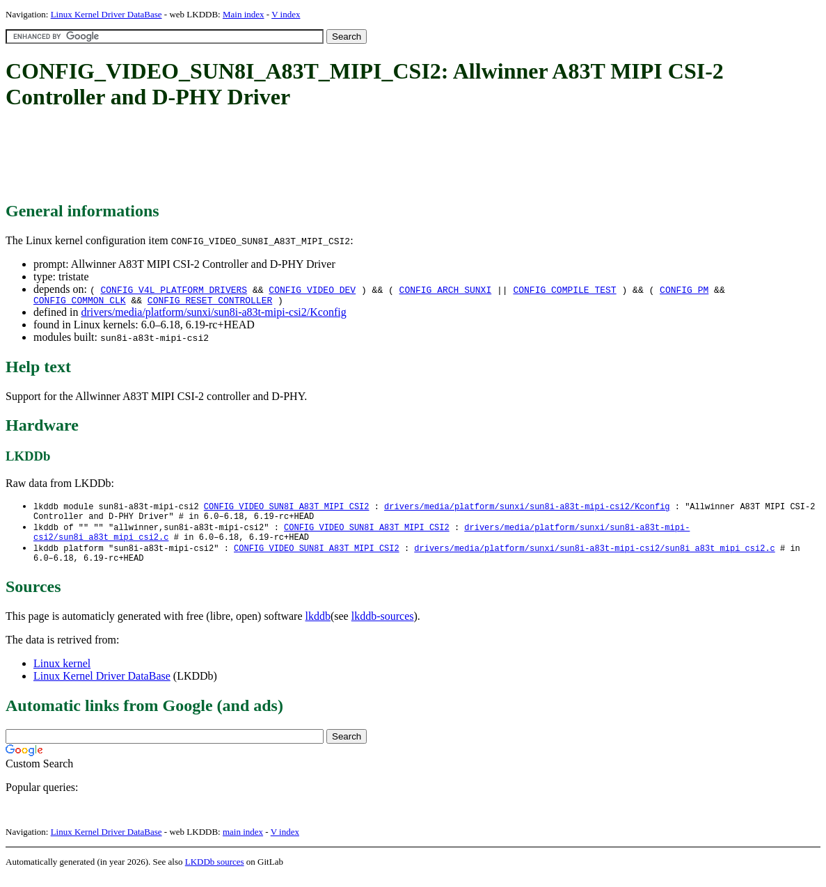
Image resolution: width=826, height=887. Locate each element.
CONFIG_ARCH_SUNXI (445, 289)
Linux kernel (61, 674)
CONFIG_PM (684, 289)
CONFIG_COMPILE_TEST (564, 289)
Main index (243, 14)
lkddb (318, 626)
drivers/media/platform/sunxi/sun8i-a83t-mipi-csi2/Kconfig (213, 314)
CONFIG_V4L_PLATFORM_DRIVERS (173, 289)
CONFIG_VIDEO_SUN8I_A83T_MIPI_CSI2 (287, 509)
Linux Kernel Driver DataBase (106, 14)
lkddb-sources (382, 626)
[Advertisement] (259, 156)
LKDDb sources (214, 872)
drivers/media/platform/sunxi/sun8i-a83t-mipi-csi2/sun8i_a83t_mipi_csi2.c (594, 556)
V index (285, 14)
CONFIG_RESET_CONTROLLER (210, 302)
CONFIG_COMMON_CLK (79, 302)
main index (243, 842)
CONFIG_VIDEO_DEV (312, 289)
